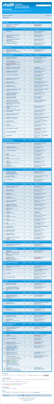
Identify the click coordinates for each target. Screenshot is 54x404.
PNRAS (8, 161)
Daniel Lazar (13, 209)
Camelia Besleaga (13, 252)
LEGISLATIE (9, 31)
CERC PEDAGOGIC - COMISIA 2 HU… (41, 81)
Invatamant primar (10, 85)
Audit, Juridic (5, 281)
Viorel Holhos (12, 194)
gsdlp (36, 136)
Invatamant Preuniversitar (8, 55)
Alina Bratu (12, 201)
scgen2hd (36, 277)
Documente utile (14, 296)
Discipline (4, 184)
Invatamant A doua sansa (12, 117)
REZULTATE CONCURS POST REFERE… (41, 302)
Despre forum (5, 22)
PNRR (7, 154)
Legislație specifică (37, 367)
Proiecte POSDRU (10, 176)
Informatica (8, 197)
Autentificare (5, 373)
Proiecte (4, 169)
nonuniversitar (37, 346)
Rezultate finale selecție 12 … (39, 171)
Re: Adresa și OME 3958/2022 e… (40, 100)
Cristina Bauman (9, 51)
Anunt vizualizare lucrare (38, 342)
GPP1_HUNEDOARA (39, 82)
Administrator (13, 26)
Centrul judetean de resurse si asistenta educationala (13, 328)
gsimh (21, 383)
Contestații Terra (37, 211)
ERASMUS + (9, 165)
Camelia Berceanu (13, 198)
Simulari (8, 335)
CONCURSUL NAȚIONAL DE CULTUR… (41, 89)
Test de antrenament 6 (38, 338)
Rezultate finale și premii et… (39, 189)
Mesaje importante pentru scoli (13, 143)
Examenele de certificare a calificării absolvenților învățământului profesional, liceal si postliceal (12, 348)
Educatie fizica (9, 226)
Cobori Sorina (12, 114)
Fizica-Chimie (9, 208)
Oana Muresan (13, 303)
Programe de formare (11, 315)
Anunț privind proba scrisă (39, 39)
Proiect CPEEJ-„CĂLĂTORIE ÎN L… (40, 327)
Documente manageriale (11, 57)
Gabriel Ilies (12, 330)
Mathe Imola (12, 231)
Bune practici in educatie (12, 128)
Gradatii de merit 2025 (10, 260)
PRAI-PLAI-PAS (9, 121)
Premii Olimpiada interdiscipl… (40, 219)
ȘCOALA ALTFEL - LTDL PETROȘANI (41, 135)
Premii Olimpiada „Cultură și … (40, 186)
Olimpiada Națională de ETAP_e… (40, 204)
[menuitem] (11, 15)
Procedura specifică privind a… (40, 319)
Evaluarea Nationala (10, 342)
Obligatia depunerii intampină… (40, 283)
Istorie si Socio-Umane (11, 200)
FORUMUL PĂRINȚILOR (11, 43)
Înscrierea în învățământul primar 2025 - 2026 (13, 365)
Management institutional (12, 71)
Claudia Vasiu (12, 125)
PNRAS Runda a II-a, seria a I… (40, 161)
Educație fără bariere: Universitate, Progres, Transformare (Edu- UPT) (12, 173)
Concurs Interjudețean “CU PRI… (40, 276)
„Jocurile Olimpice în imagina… (40, 222)
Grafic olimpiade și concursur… (40, 352)
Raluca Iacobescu (13, 316)
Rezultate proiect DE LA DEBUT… (40, 124)
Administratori (8, 384)
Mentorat (8, 124)
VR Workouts (13, 166)
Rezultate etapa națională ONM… (40, 193)
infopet (36, 274)
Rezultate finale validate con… (39, 35)
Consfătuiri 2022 (37, 67)
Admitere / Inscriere (10, 356)
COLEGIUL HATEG (38, 270)
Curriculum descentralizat (12, 74)
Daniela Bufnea (13, 79)
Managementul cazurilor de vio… (40, 106)
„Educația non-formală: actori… (40, 315)
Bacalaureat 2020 (17, 370)
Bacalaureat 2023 (16, 369)
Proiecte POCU (9, 179)
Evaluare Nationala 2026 (16, 343)
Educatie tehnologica (11, 204)
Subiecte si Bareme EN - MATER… (40, 334)
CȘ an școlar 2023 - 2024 (38, 74)
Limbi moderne (9, 189)
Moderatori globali (14, 384)
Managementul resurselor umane (9, 248)
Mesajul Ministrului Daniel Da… (40, 43)
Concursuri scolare (10, 277)
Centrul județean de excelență (13, 244)
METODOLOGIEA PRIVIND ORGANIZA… (41, 117)
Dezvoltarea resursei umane (12, 78)
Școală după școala (10, 146)
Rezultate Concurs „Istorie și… (40, 200)
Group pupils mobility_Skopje (39, 150)
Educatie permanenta (11, 97)
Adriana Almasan (16, 51)
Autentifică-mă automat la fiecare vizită (35, 375)
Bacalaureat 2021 (9, 370)
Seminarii (8, 273)
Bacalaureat (9, 367)
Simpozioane (9, 269)
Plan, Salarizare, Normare (12, 295)
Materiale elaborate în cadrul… (39, 179)
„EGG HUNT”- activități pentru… (40, 113)
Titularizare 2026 (14, 254)
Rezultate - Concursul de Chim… (40, 208)
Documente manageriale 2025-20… (40, 57)
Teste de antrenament (11, 338)
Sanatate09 (37, 121)
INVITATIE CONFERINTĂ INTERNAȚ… (41, 269)
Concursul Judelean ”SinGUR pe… (40, 128)
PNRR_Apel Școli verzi (38, 154)
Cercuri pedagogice (14, 206)
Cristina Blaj (12, 190)
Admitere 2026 (14, 362)
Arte (7, 222)
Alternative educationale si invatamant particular (12, 93)
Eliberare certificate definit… (39, 78)
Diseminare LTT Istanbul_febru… (40, 165)
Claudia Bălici (37, 144)
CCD (3, 313)
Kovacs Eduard (13, 310)
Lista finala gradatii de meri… (39, 257)
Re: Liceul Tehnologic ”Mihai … (40, 294)
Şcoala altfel (9, 135)
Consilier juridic (37, 32)
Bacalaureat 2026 (14, 368)
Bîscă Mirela (37, 212)
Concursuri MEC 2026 (38, 96)
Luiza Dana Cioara (13, 90)
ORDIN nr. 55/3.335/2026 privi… (40, 31)
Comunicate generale (11, 49)
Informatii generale (10, 61)
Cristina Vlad (12, 245)
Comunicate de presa (6, 47)
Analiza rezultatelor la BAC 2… (39, 157)
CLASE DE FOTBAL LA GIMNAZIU (40, 131)
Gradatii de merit (10, 257)
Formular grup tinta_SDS (38, 146)
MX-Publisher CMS (31, 399)
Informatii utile (9, 302)
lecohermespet (37, 266)
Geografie (8, 212)
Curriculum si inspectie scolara (13, 67)
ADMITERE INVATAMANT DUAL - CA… (41, 356)
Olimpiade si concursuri (11, 352)
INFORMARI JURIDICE (11, 283)
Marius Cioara (13, 289)
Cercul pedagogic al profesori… (40, 237)
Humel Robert (12, 234)
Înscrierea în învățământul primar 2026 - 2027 (12, 364)
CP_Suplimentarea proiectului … (40, 49)
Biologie (8, 215)
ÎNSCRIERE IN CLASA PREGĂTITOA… (41, 85)
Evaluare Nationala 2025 (11, 344)
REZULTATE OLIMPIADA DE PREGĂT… (41, 226)
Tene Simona (12, 187)
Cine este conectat (6, 378)
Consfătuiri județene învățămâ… (40, 92)
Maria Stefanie (13, 58)
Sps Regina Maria (36, 392)
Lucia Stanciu (37, 61)
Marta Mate (13, 103)
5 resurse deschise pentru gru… (40, 110)
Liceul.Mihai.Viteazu (38, 295)
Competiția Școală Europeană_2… (40, 143)
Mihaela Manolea (13, 37)
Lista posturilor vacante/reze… (39, 250)
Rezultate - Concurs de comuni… (40, 215)
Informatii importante (38, 24)
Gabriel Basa (12, 220)
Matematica (8, 193)
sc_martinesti (37, 309)
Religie (7, 219)
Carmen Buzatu (37, 75)
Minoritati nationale (10, 230)
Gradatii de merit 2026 (15, 259)
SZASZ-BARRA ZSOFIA (15, 50)
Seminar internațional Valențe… (40, 273)
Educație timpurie (10, 82)
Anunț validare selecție (38, 244)
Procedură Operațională (38, 233)
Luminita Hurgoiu (13, 86)
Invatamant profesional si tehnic (13, 89)
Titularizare (8, 250)
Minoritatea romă (10, 233)
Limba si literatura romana (12, 186)
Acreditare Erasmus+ (11, 150)
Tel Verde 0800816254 (11, 132)
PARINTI (19, 384)
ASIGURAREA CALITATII (11, 100)
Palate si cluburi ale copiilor (12, 113)
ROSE (7, 157)
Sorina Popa (12, 227)
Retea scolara (5, 300)
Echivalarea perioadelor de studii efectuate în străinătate (13, 288)
